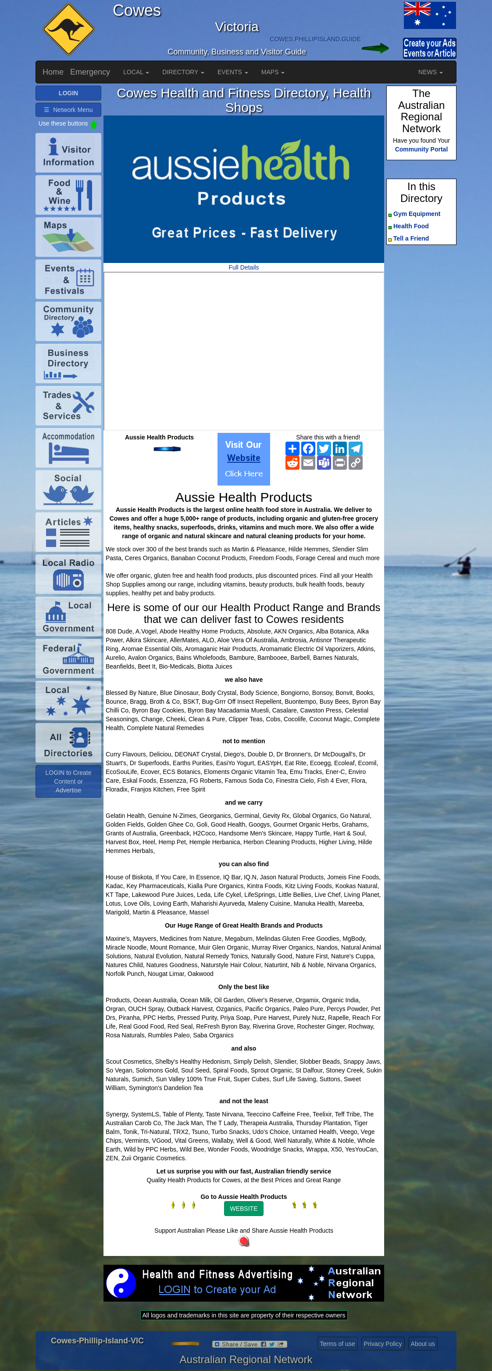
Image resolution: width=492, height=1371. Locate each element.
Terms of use (337, 1343)
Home (53, 72)
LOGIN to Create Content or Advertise (68, 781)
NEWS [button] (430, 72)
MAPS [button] (273, 72)
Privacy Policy (383, 1343)
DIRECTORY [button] (183, 72)
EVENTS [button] (232, 72)
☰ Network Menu (68, 109)
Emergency (90, 72)
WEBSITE (243, 1208)
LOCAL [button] (136, 72)
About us (423, 1343)
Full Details (243, 267)
